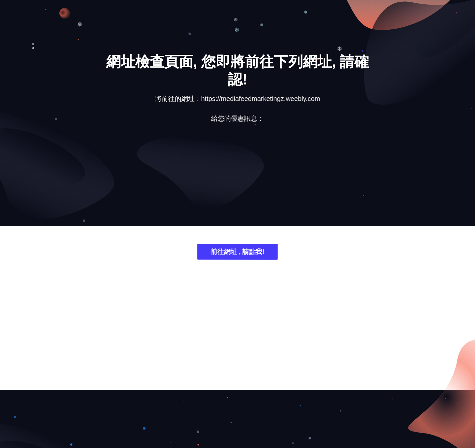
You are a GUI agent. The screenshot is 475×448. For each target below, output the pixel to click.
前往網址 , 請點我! (237, 253)
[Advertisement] (237, 180)
